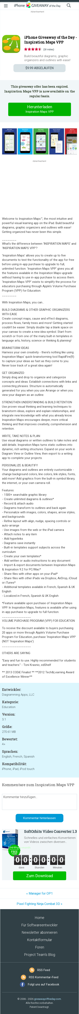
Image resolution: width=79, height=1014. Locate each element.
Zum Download (39, 875)
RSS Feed (43, 970)
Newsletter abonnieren (39, 932)
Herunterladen (39, 109)
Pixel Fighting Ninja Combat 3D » (39, 904)
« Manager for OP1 (39, 893)
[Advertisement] (39, 23)
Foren (39, 947)
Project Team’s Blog (39, 954)
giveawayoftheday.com (47, 998)
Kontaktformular (39, 940)
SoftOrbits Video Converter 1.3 (50, 831)
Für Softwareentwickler (39, 925)
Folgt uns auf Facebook (43, 984)
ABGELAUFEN (39, 68)
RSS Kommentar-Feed (43, 977)
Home (39, 918)
